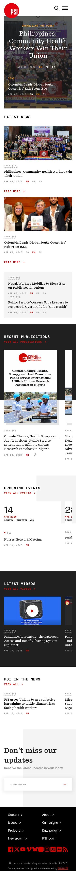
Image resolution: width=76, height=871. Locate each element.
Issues (13, 822)
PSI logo (48, 838)
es (53, 67)
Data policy (50, 830)
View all (12, 684)
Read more (13, 191)
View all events (18, 493)
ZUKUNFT (63, 868)
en (40, 67)
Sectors (14, 814)
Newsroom (16, 838)
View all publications (24, 342)
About (46, 814)
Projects (14, 830)
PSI (9, 533)
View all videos (18, 589)
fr (47, 67)
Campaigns (50, 822)
